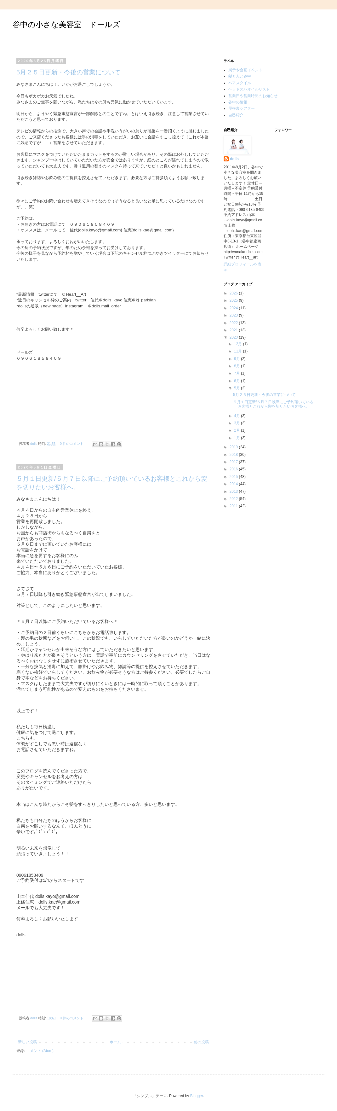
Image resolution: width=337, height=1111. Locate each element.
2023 (234, 315)
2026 (234, 293)
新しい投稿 (27, 1042)
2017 (234, 462)
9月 (237, 359)
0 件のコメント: (72, 443)
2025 (234, 300)
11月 (238, 351)
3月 (237, 423)
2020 (234, 337)
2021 (234, 330)
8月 (237, 366)
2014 (234, 484)
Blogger (196, 1096)
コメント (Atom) (40, 1051)
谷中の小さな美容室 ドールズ (66, 24)
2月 (237, 430)
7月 (237, 373)
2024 (234, 308)
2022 (234, 323)
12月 (238, 344)
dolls (234, 159)
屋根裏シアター (241, 108)
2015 (234, 476)
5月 (237, 388)
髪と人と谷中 (239, 76)
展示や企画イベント (245, 70)
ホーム (115, 1042)
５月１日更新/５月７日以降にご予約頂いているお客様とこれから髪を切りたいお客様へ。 (273, 404)
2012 (234, 499)
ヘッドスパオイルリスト (249, 89)
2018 (234, 454)
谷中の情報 (237, 102)
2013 (234, 491)
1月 (237, 438)
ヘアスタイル (239, 83)
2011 (234, 506)
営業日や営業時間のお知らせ (252, 96)
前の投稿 (201, 1042)
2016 (234, 469)
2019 (234, 447)
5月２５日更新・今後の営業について (68, 72)
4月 (237, 416)
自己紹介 (235, 115)
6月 (237, 381)
